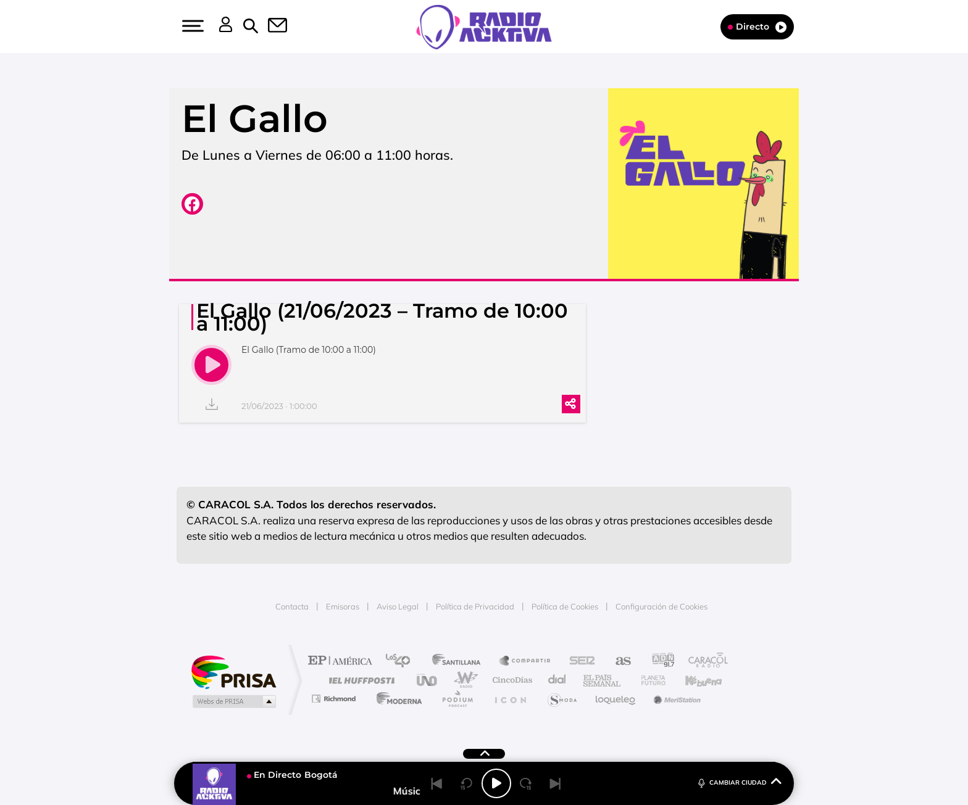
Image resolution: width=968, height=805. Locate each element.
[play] (211, 365)
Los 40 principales (402, 661)
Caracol (703, 661)
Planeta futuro (648, 680)
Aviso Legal (398, 606)
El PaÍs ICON (510, 698)
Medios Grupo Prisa (233, 701)
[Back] (437, 783)
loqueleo (616, 698)
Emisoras (342, 606)
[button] (191, 26)
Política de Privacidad (475, 606)
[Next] (555, 783)
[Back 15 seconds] (467, 783)
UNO (428, 680)
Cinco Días (510, 680)
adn (658, 661)
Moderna (396, 698)
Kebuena (692, 680)
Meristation (675, 698)
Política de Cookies (565, 606)
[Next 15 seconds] (526, 783)
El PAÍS (343, 661)
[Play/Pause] (496, 783)
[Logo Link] (484, 26)
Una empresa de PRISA (233, 671)
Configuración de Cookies (661, 606)
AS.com (618, 661)
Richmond (335, 698)
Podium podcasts (457, 698)
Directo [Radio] (757, 27)
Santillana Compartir (525, 661)
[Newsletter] (270, 26)
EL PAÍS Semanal (603, 680)
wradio (463, 680)
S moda (561, 698)
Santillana (460, 661)
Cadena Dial (557, 680)
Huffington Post (359, 680)
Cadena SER (578, 661)
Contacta (292, 606)
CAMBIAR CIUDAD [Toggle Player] (739, 782)
